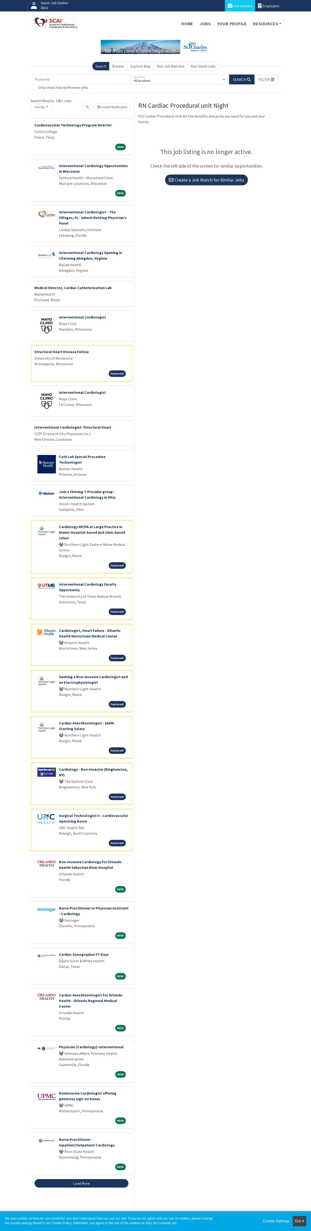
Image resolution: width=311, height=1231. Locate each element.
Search (100, 66)
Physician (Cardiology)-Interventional (91, 1047)
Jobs (205, 23)
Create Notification (112, 107)
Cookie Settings (276, 1221)
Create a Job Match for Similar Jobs (206, 180)
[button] (266, 79)
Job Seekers (240, 6)
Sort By (40, 107)
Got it (299, 1221)
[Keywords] (82, 79)
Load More (81, 1183)
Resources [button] (265, 23)
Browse (118, 66)
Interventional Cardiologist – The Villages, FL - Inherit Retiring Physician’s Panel (93, 217)
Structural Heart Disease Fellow (61, 351)
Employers (268, 6)
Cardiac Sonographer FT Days (84, 954)
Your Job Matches (170, 66)
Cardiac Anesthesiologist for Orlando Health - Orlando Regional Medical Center (91, 1001)
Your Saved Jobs (203, 66)
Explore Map (140, 66)
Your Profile (232, 23)
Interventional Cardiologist (82, 317)
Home (187, 23)
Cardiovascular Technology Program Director (73, 125)
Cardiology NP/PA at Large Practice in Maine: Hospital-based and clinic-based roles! (92, 532)
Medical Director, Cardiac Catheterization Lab (73, 287)
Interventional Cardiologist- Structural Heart (72, 427)
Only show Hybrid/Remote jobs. (63, 87)
